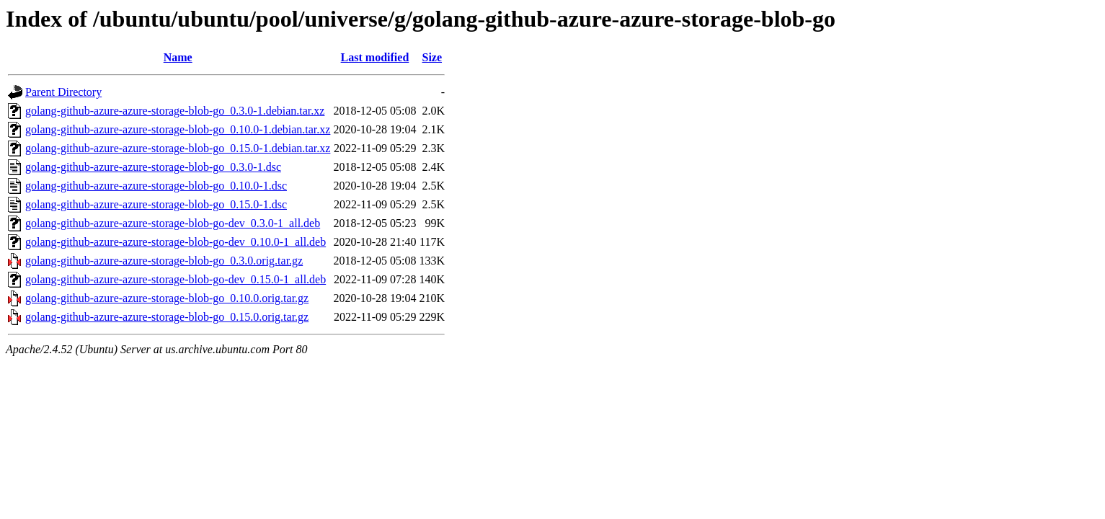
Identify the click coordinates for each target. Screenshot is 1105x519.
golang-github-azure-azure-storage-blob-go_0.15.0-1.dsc (156, 204)
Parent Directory (63, 92)
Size (432, 57)
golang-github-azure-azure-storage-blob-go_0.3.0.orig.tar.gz (164, 260)
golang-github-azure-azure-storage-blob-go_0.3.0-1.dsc (153, 167)
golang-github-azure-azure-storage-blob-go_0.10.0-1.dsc (156, 185)
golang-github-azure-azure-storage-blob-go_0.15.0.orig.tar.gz (167, 317)
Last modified (375, 57)
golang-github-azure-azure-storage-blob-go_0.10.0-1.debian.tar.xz (177, 129)
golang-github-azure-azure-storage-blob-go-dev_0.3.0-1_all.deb (172, 223)
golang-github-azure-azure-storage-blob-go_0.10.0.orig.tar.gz (167, 298)
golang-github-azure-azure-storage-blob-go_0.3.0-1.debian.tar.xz (174, 111)
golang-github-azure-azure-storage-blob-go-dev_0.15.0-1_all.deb (175, 279)
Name (178, 57)
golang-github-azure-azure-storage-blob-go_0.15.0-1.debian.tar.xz (177, 148)
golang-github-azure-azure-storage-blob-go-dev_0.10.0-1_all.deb (175, 242)
